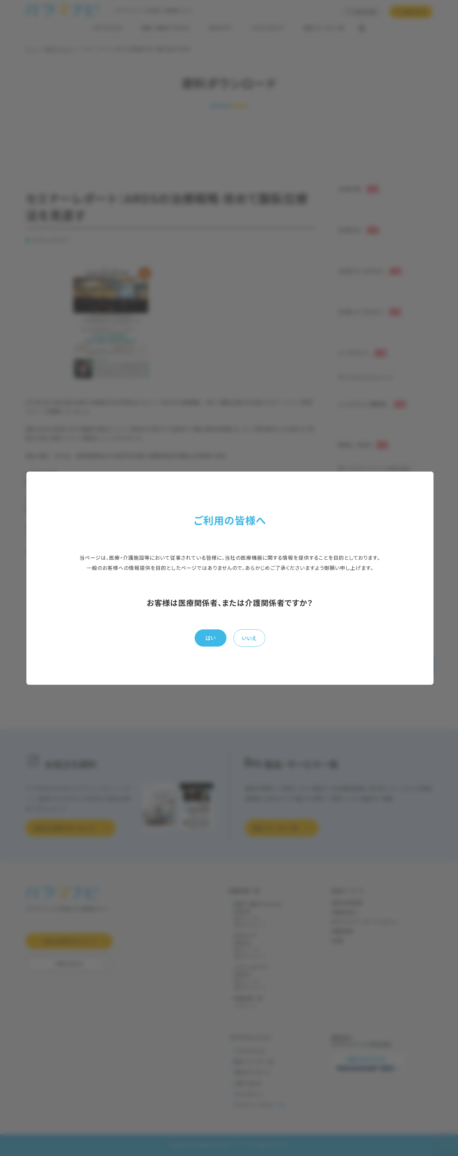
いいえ (249, 638)
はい (210, 638)
